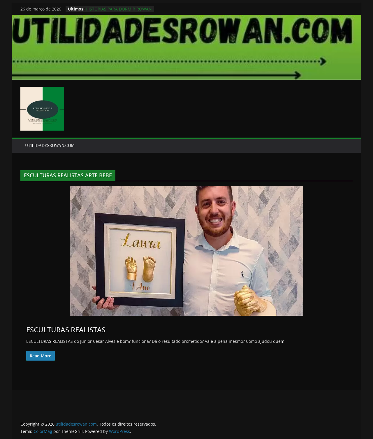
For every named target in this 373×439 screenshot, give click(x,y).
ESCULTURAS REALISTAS (65, 329)
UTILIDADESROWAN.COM (50, 145)
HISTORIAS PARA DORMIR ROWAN (119, 9)
